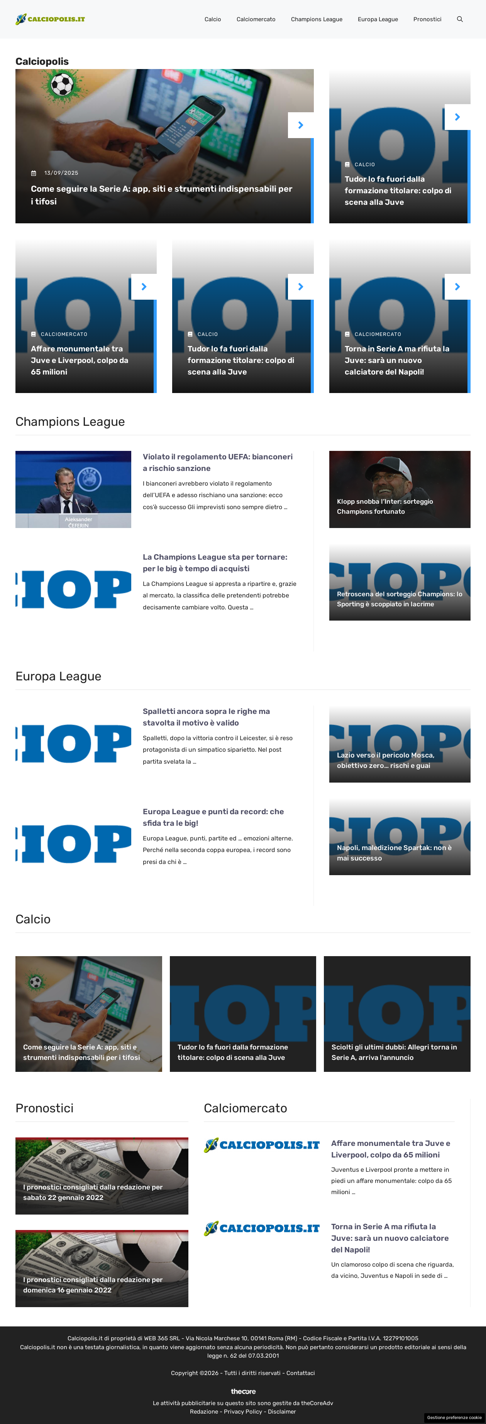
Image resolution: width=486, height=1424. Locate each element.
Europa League (378, 19)
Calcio (213, 19)
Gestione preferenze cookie (454, 1417)
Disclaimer (282, 1411)
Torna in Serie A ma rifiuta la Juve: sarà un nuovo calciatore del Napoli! (397, 360)
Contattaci (300, 1373)
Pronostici (427, 19)
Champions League (316, 19)
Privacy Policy (243, 1411)
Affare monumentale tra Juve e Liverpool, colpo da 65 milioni (80, 360)
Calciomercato (256, 19)
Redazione (204, 1411)
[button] (460, 19)
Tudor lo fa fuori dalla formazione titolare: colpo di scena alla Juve (398, 190)
